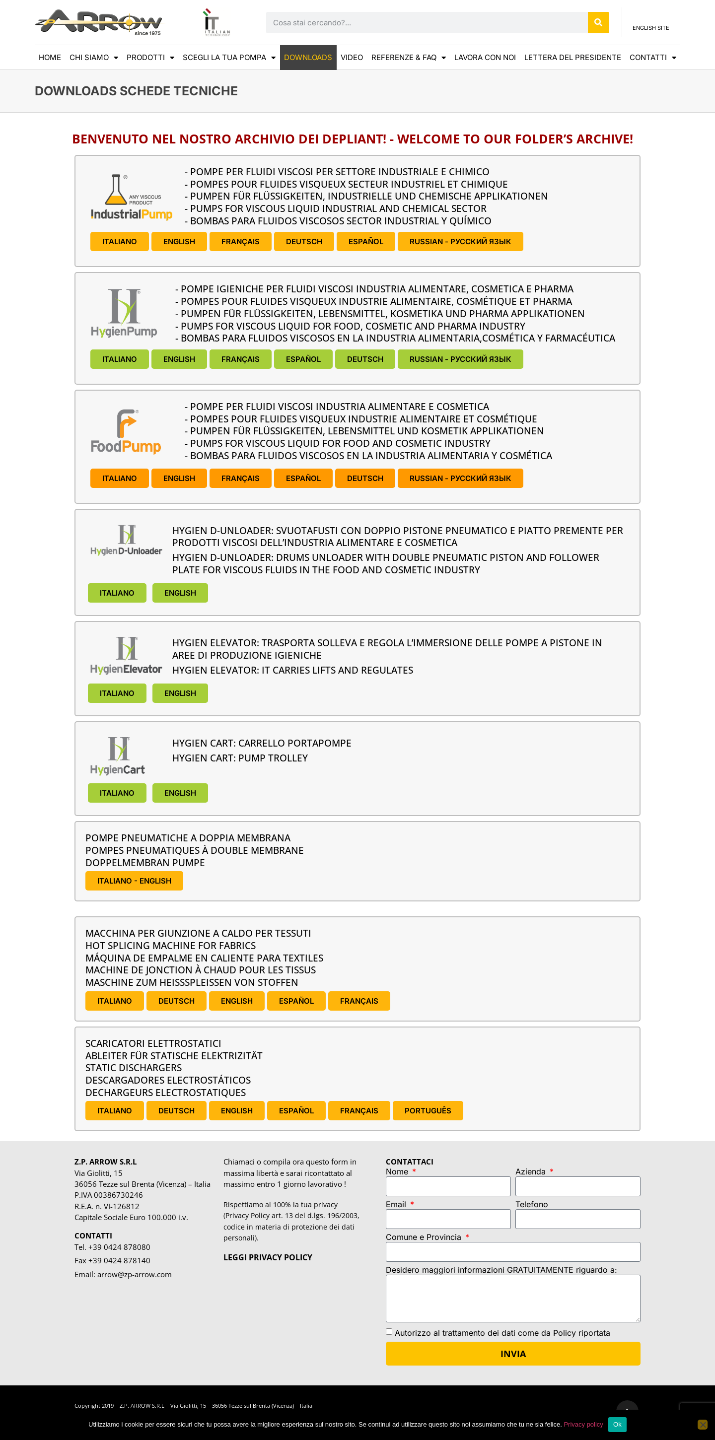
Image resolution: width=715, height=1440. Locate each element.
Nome (398, 1171)
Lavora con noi (485, 57)
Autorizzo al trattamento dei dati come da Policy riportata (502, 1333)
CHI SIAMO (94, 58)
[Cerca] (598, 22)
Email (397, 1204)
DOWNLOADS (308, 57)
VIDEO (352, 57)
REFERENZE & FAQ (408, 58)
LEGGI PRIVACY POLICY (267, 1257)
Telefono (531, 1204)
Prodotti (150, 58)
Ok (617, 1424)
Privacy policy (583, 1424)
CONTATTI (653, 58)
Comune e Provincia (425, 1237)
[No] (703, 1425)
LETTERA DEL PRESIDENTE (572, 57)
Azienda (531, 1171)
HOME (50, 57)
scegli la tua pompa (229, 58)
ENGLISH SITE (651, 30)
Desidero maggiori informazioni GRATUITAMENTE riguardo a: (501, 1270)
